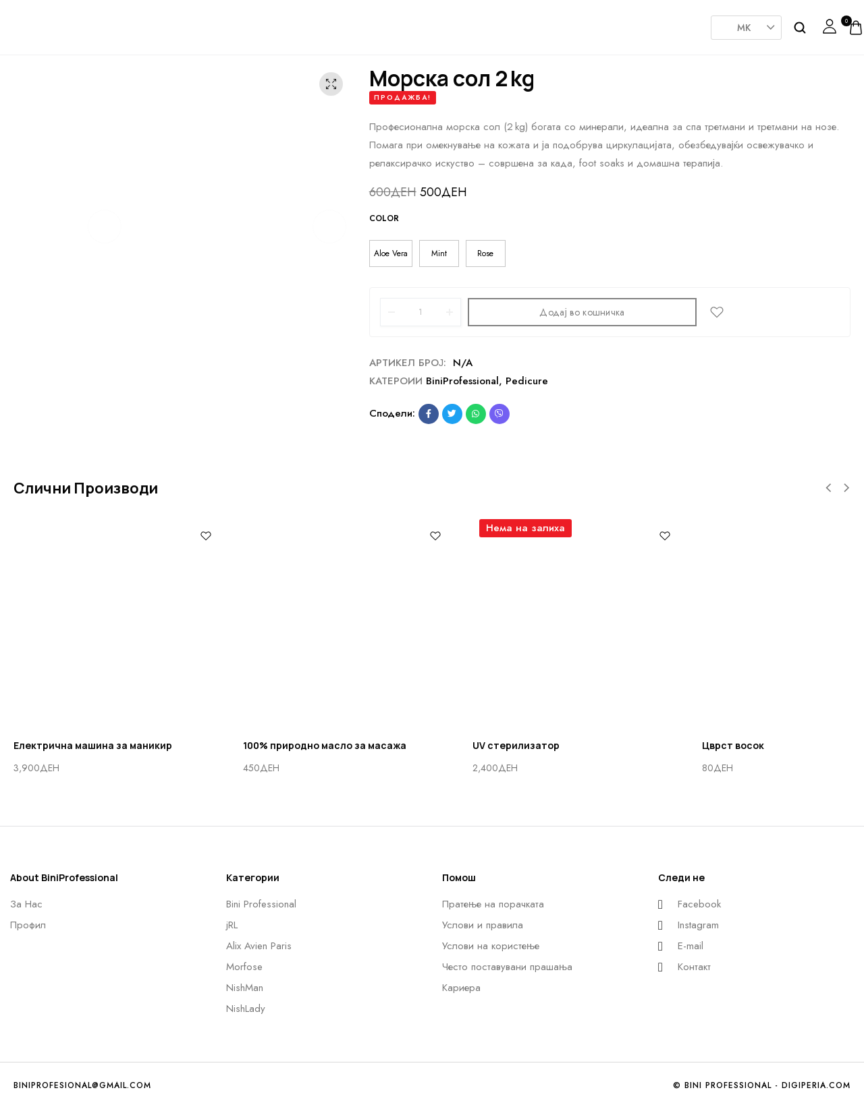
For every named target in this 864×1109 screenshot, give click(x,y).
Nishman (493, 22)
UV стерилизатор (516, 745)
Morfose (425, 22)
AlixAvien (358, 22)
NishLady (560, 20)
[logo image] (50, 26)
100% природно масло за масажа (324, 745)
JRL (290, 22)
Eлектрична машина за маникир (93, 745)
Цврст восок (733, 745)
